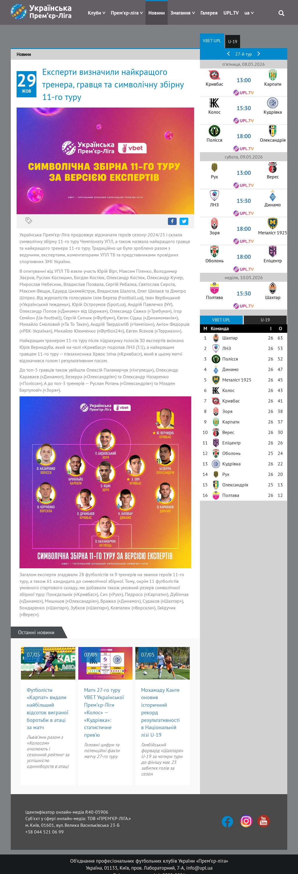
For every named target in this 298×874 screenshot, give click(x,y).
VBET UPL (212, 40)
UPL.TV (231, 13)
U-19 (232, 41)
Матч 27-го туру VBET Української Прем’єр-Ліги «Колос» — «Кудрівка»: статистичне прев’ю (104, 712)
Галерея (209, 13)
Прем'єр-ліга (125, 13)
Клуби (94, 13)
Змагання (181, 13)
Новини (156, 13)
